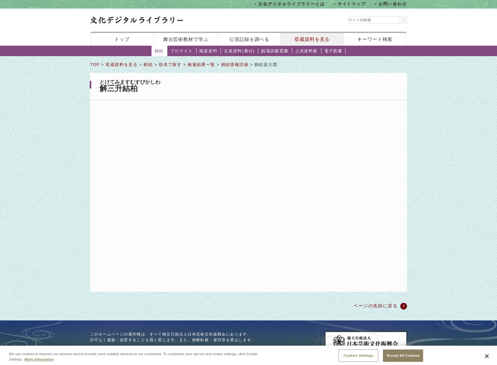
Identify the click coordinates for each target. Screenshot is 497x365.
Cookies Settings (358, 357)
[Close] (487, 358)
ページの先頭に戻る (375, 305)
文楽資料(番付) (239, 51)
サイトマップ (352, 4)
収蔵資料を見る (312, 39)
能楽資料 (208, 51)
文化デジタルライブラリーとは (291, 4)
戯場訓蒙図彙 (274, 51)
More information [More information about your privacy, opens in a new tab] (39, 361)
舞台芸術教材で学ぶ (186, 39)
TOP (95, 64)
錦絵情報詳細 (234, 64)
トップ (122, 39)
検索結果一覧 (201, 64)
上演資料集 (306, 51)
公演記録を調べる (249, 39)
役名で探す (170, 64)
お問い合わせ (392, 4)
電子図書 (333, 51)
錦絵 (159, 51)
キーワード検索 (374, 39)
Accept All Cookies (403, 357)
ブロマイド (181, 51)
